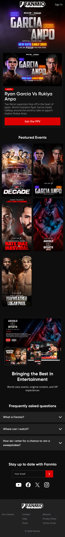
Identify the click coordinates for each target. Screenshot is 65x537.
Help (24, 518)
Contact (24, 514)
